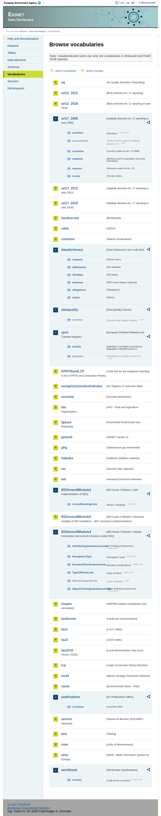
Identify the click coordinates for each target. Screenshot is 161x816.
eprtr (64, 332)
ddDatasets (79, 267)
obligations (79, 289)
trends (76, 176)
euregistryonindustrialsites (81, 386)
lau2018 (67, 650)
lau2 (64, 639)
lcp (63, 665)
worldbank (69, 770)
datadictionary (72, 249)
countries (78, 151)
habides (67, 458)
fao (63, 407)
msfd (65, 676)
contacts (77, 259)
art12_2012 (69, 93)
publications (70, 697)
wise (64, 755)
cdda (65, 228)
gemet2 (66, 437)
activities (77, 132)
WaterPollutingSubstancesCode (89, 588)
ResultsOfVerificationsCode (89, 564)
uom (64, 744)
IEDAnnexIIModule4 (76, 531)
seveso (66, 719)
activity (76, 346)
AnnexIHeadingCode (84, 504)
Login (121, 2)
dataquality (69, 309)
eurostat (67, 396)
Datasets (13, 45)
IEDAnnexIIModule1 (76, 490)
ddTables (77, 274)
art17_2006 (69, 118)
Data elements (16, 60)
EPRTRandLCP (72, 371)
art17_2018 (69, 203)
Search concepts (94, 71)
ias (63, 468)
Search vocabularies (65, 71)
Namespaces (15, 88)
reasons (77, 168)
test (64, 734)
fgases (66, 422)
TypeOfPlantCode (82, 572)
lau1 (64, 629)
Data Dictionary (37, 31)
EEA (23, 3)
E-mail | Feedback (19, 804)
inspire (66, 604)
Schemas (13, 67)
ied (63, 479)
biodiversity (70, 218)
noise (65, 686)
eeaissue (77, 282)
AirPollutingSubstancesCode (89, 546)
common (68, 239)
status (76, 297)
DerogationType (81, 556)
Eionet (23, 31)
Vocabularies (16, 74)
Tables (11, 52)
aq (63, 82)
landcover (68, 618)
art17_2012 (69, 188)
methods (77, 158)
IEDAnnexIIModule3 (76, 516)
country (77, 779)
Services (12, 81)
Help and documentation (23, 38)
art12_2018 (69, 103)
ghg (64, 447)
